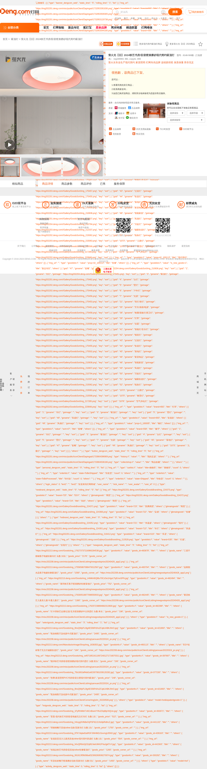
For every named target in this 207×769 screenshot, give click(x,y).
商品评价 (86, 183)
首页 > (6, 39)
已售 (103, 183)
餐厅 (126, 18)
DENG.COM (159, 259)
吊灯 (147, 18)
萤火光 (154, 18)
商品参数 (66, 183)
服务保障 (119, 183)
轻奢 (140, 18)
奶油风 (118, 18)
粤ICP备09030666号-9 (67, 259)
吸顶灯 (14, 39)
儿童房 (163, 18)
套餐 (133, 18)
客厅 (178, 18)
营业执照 (170, 259)
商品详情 (47, 183)
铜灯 (171, 18)
